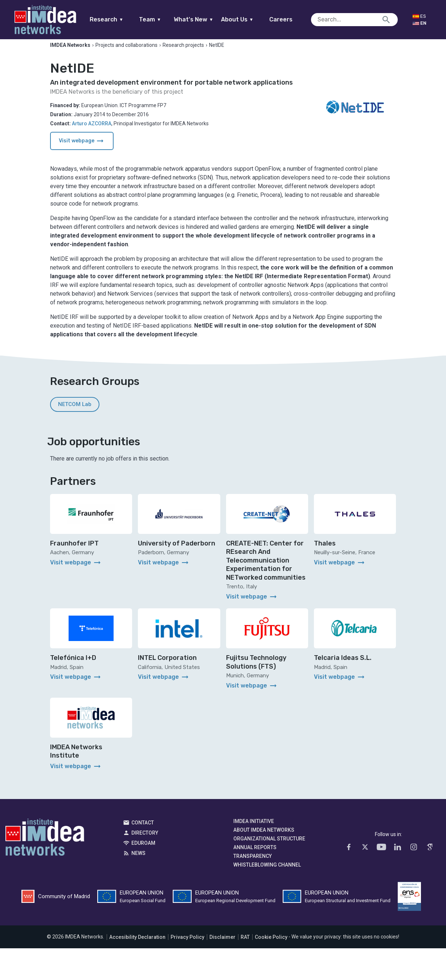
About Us (251, 19)
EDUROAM (143, 852)
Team (164, 19)
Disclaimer (222, 946)
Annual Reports (255, 856)
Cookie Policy (271, 946)
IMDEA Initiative (253, 830)
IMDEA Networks (44, 848)
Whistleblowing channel (267, 874)
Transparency (252, 865)
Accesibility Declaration (137, 946)
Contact (142, 832)
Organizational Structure (269, 848)
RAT (245, 946)
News (138, 862)
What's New (208, 19)
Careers (294, 19)
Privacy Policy (187, 946)
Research (121, 19)
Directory (144, 842)
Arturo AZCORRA (91, 132)
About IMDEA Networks (263, 839)
